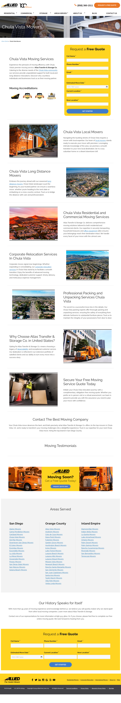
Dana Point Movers (53, 537)
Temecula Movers (88, 556)
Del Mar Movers (15, 540)
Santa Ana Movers (52, 575)
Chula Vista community (48, 70)
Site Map (111, 688)
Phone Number (73, 64)
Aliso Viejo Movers (52, 529)
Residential (9, 13)
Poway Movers (15, 562)
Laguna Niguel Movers (54, 559)
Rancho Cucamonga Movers (92, 548)
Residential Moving (73, 680)
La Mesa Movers (16, 556)
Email (69, 72)
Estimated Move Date (76, 83)
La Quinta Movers (88, 534)
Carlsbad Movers (16, 534)
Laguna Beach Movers (54, 553)
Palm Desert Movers (89, 543)
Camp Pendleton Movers (19, 532)
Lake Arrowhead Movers (91, 537)
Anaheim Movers (52, 532)
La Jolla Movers (15, 553)
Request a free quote (107, 5)
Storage (43, 13)
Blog (94, 13)
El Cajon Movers (15, 545)
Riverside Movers (88, 551)
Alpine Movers (15, 529)
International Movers (101, 680)
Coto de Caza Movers (53, 534)
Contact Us (111, 13)
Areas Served (60, 13)
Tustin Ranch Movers (53, 578)
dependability (22, 349)
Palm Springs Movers (89, 545)
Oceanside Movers (16, 559)
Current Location (74, 91)
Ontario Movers (87, 540)
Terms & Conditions (72, 688)
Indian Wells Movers (89, 532)
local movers (100, 140)
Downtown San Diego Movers (21, 543)
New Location (73, 100)
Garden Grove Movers (54, 543)
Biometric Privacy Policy (99, 688)
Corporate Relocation (86, 680)
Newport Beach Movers (54, 564)
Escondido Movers (16, 551)
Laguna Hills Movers (53, 556)
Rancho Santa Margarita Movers (58, 567)
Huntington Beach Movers (55, 545)
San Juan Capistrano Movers (56, 573)
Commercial (26, 13)
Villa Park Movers (52, 581)
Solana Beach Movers (18, 570)
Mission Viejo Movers (53, 562)
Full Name (71, 56)
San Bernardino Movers (90, 553)
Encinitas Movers (16, 548)
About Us (77, 13)
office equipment (90, 231)
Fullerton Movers (52, 540)
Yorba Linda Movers (53, 583)
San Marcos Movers (17, 567)
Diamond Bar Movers (89, 529)
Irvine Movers (50, 548)
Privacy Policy (85, 688)
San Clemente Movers (54, 570)
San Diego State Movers (19, 564)
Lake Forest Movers (53, 551)
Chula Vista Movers (17, 537)
